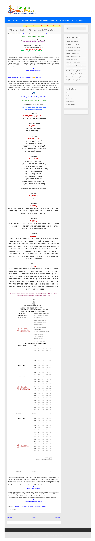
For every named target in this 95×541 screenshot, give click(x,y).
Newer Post (10, 517)
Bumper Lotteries (25, 33)
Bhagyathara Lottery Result (72, 44)
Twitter (24, 506)
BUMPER (81, 20)
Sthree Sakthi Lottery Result (73, 47)
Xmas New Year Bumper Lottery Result (75, 65)
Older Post (57, 517)
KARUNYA (74, 20)
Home (8, 20)
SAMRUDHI (15, 20)
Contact (68, 95)
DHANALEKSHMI (44, 20)
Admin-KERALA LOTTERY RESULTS (61, 535)
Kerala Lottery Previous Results (33, 70)
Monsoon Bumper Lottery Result (74, 74)
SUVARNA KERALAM (64, 20)
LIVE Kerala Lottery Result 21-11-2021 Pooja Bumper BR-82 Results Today (31, 30)
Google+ (30, 506)
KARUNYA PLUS (54, 20)
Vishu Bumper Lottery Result (73, 71)
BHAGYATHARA (24, 20)
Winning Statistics (70, 104)
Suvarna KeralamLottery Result (73, 56)
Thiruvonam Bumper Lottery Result (74, 77)
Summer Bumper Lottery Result (74, 68)
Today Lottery (47, 33)
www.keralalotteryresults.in (41, 535)
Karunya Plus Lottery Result (72, 53)
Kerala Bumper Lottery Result (73, 62)
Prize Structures (70, 101)
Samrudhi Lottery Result (72, 41)
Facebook (17, 506)
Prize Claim (69, 98)
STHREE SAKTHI (33, 20)
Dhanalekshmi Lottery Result (73, 50)
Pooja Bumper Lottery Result (36, 33)
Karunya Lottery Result (71, 59)
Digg (44, 506)
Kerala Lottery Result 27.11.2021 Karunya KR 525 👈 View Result (24, 77)
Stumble (38, 506)
